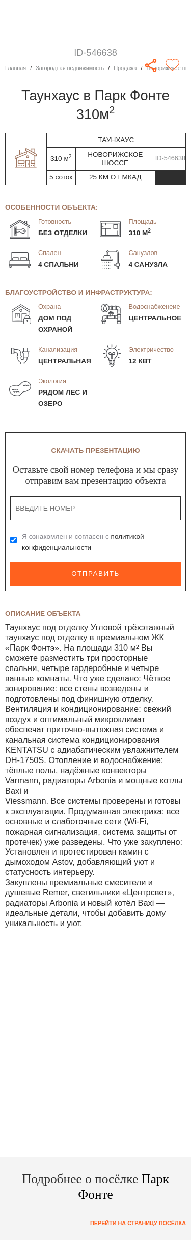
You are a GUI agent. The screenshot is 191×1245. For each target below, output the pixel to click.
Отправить (95, 574)
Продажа (125, 68)
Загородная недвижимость (70, 68)
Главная (15, 68)
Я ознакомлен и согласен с (83, 542)
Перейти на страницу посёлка (138, 1223)
